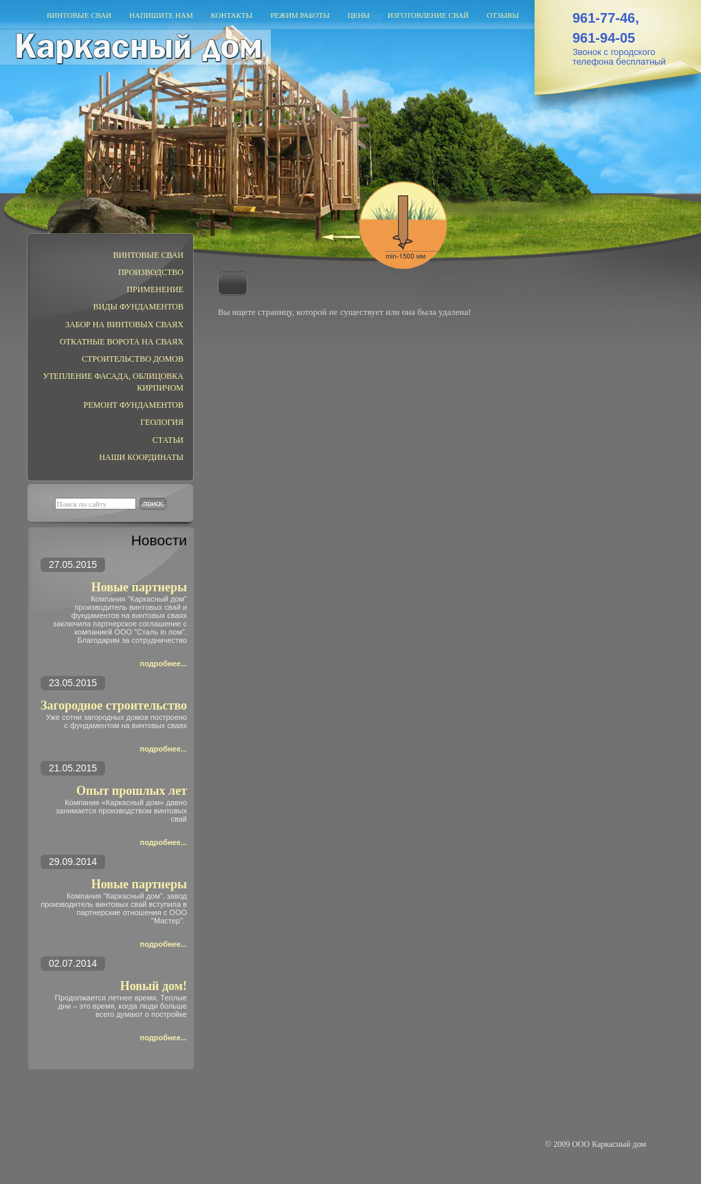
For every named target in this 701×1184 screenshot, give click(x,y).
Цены (359, 15)
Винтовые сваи (79, 15)
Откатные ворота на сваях (121, 342)
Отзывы (503, 15)
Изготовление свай (428, 15)
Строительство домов (132, 359)
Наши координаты (141, 457)
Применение (154, 289)
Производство (150, 272)
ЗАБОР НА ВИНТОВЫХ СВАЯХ (124, 324)
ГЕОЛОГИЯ (161, 422)
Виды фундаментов (138, 306)
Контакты (232, 15)
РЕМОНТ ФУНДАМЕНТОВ (133, 405)
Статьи (168, 440)
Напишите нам (161, 15)
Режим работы (299, 15)
